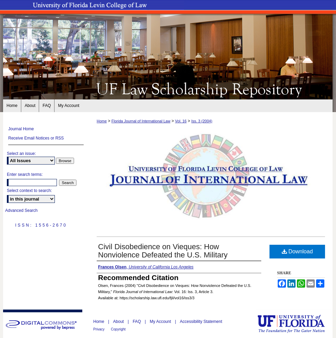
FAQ (137, 321)
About (119, 321)
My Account (161, 321)
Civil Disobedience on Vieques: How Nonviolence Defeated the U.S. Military (163, 250)
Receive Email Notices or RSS (36, 138)
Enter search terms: (25, 174)
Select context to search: (29, 190)
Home (102, 121)
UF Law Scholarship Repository (168, 88)
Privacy (99, 329)
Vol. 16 (181, 121)
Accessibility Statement (201, 321)
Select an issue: (21, 153)
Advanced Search (21, 210)
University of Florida (296, 324)
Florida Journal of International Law (140, 121)
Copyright (118, 329)
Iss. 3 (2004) (201, 121)
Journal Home (21, 128)
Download (297, 251)
